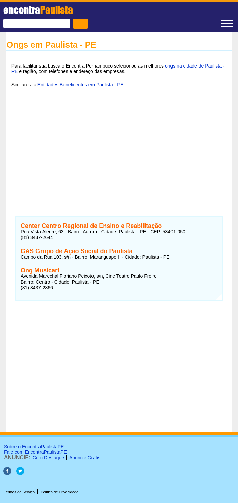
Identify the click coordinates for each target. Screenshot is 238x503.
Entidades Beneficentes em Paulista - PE (80, 84)
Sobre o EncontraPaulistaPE (34, 446)
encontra (38, 9)
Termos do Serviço (19, 492)
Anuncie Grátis (84, 457)
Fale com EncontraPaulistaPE (35, 452)
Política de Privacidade (59, 492)
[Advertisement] (119, 145)
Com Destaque (48, 457)
